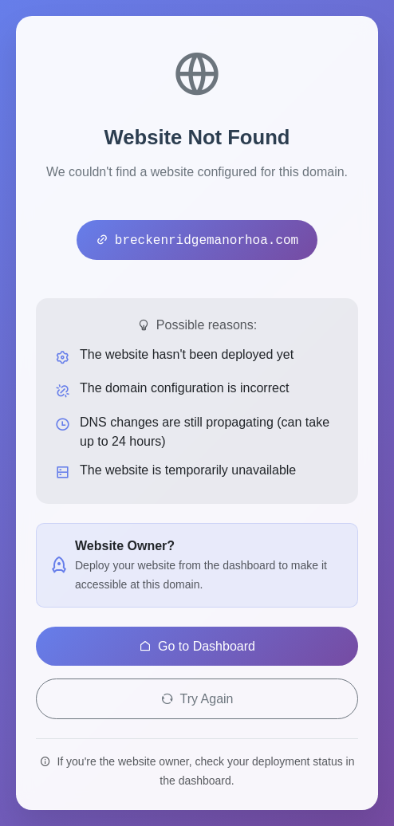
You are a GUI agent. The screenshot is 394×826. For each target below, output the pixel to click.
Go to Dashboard (197, 646)
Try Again (197, 699)
